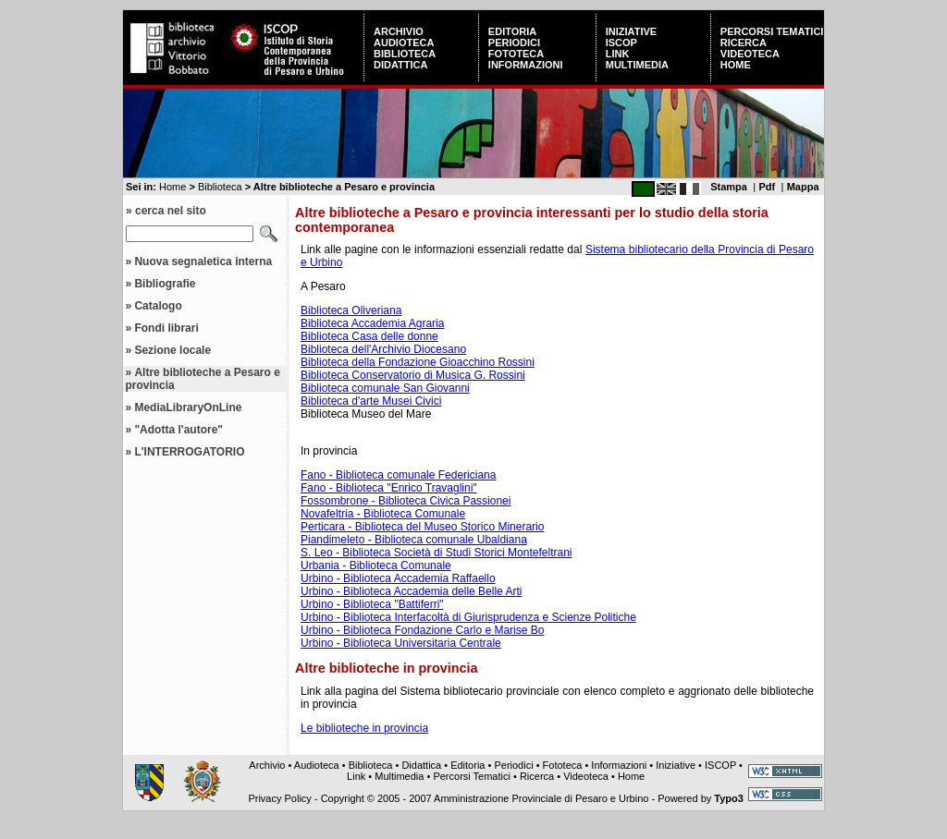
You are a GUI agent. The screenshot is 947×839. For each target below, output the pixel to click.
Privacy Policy (279, 798)
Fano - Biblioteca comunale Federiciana (398, 474)
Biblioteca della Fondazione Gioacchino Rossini (418, 362)
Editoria (512, 31)
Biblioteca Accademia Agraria (372, 323)
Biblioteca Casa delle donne (369, 336)
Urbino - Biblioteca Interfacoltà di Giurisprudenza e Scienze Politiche (468, 617)
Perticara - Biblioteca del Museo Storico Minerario (422, 526)
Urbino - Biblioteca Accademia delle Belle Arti (411, 591)
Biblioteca (405, 53)
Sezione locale (172, 350)
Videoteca (750, 53)
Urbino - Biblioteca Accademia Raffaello (398, 578)
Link (618, 53)
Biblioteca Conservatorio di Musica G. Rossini (413, 375)
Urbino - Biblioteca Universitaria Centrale (401, 643)
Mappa (803, 186)
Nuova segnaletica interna (203, 261)
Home (735, 64)
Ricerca (743, 42)
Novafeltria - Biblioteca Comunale (383, 513)
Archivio (399, 31)
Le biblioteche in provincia (364, 728)
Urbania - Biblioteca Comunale (376, 565)
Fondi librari (166, 328)
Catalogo (157, 305)
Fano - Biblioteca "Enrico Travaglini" (389, 487)
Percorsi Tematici (772, 31)
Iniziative (631, 31)
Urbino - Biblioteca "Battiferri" (372, 604)
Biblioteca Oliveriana (351, 310)
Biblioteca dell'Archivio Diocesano (383, 349)
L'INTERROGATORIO (189, 451)
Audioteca (404, 42)
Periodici (514, 42)
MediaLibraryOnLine (187, 407)
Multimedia (637, 64)
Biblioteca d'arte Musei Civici (371, 401)
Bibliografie (164, 283)
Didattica (400, 64)
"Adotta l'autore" (178, 429)
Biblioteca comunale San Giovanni (385, 388)
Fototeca (516, 53)
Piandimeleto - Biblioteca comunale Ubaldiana (414, 539)
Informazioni (525, 64)
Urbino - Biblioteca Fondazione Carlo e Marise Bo (422, 630)
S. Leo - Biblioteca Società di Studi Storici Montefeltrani (436, 552)
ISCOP (621, 42)
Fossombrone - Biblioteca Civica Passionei (405, 500)
